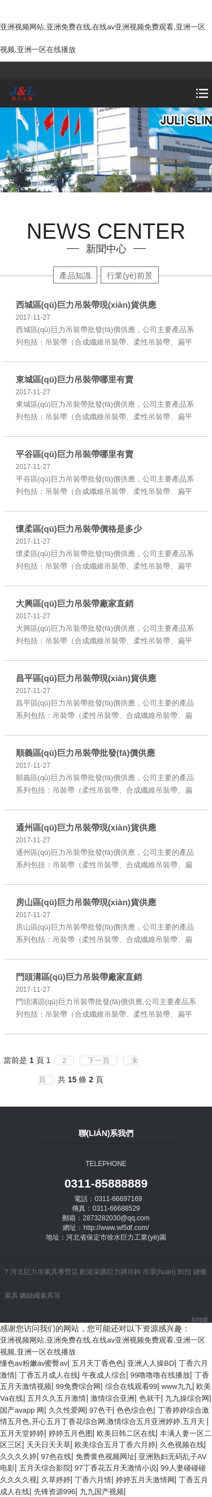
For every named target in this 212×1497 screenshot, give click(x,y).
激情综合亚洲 (112, 1398)
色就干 (150, 1398)
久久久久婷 (18, 1456)
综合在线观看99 (131, 1386)
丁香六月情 (93, 1480)
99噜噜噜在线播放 (160, 1375)
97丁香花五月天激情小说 (115, 1468)
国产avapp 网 (22, 1410)
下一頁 (99, 1060)
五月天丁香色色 (97, 1363)
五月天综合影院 (45, 1468)
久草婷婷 (56, 1480)
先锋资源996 (55, 1491)
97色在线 (56, 1456)
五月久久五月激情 (56, 1398)
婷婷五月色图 (71, 1433)
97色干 (100, 1410)
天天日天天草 (49, 1444)
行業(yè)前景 (129, 275)
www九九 (177, 1386)
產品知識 (75, 275)
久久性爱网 (67, 1410)
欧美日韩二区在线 (126, 1433)
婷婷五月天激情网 (145, 1480)
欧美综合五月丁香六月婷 (115, 1444)
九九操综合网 (187, 1398)
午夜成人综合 (104, 1375)
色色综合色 (134, 1410)
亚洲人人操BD (150, 1363)
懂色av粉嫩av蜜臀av (33, 1363)
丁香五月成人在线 (48, 1375)
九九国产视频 (102, 1491)
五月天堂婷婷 (22, 1433)
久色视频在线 (182, 1444)
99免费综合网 (78, 1386)
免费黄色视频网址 (105, 1456)
